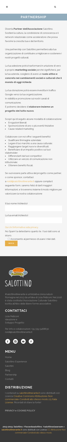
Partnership (11, 374)
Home (8, 357)
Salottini (9, 366)
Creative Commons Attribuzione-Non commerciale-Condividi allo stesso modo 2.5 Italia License (31, 399)
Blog (7, 370)
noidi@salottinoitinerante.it (20, 181)
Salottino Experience (16, 361)
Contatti (9, 379)
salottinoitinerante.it (29, 393)
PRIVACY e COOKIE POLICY (20, 410)
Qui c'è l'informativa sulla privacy (21, 227)
